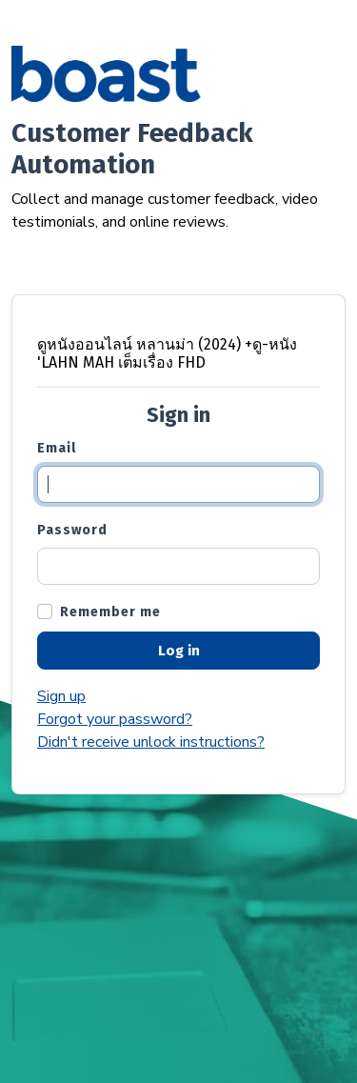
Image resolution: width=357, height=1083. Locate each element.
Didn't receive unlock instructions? (151, 742)
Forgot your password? (114, 719)
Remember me (110, 612)
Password (72, 530)
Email (56, 448)
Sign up (61, 696)
